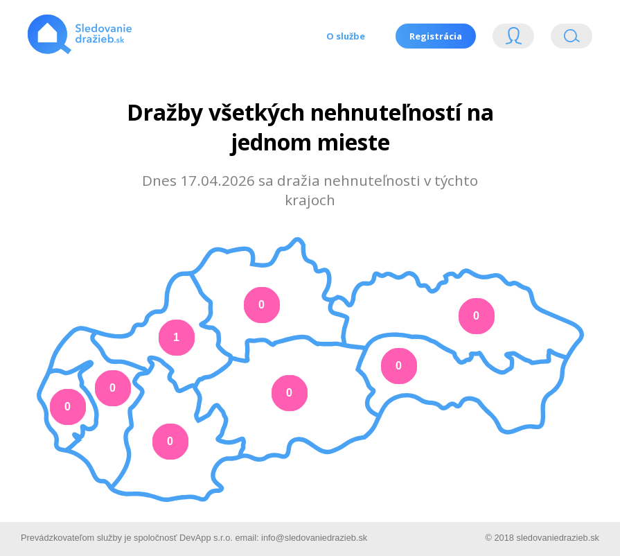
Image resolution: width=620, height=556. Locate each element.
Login (513, 39)
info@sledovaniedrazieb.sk (314, 537)
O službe (345, 36)
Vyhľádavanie (571, 39)
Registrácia (435, 36)
